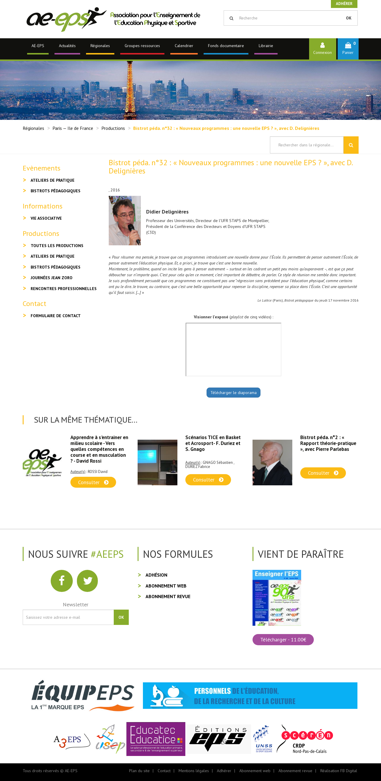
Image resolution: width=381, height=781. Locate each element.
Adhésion (156, 575)
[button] (348, 48)
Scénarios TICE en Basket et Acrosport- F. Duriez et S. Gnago (213, 443)
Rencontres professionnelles (64, 288)
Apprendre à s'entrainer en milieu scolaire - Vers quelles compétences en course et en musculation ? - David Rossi (99, 449)
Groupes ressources (142, 45)
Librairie (266, 45)
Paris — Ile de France (72, 128)
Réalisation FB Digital (338, 770)
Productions (113, 128)
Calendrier (184, 45)
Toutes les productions (57, 245)
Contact (164, 770)
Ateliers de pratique (53, 180)
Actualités (67, 45)
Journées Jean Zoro (51, 277)
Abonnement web (166, 586)
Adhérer (344, 3)
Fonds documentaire (226, 45)
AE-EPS (38, 45)
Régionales (100, 45)
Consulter (93, 482)
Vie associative (46, 218)
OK (349, 18)
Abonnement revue (168, 596)
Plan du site (139, 770)
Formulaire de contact (56, 315)
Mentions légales (194, 770)
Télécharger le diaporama (233, 392)
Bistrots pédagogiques (55, 190)
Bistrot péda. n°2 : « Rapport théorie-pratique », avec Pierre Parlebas (328, 443)
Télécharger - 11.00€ (283, 639)
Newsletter (75, 604)
